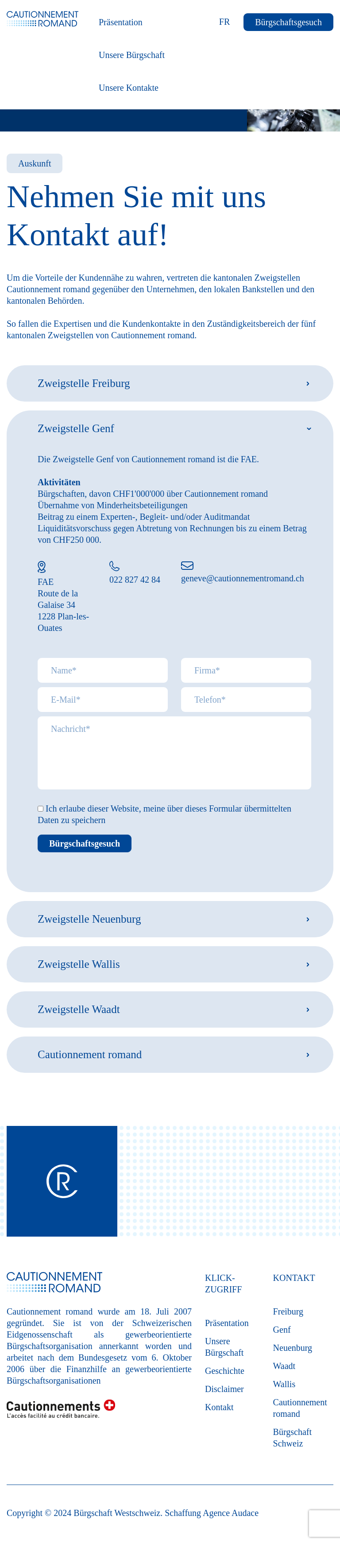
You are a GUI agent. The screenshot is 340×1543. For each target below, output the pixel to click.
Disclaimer (224, 1389)
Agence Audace (231, 1513)
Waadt (284, 1366)
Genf (282, 1329)
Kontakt (219, 1407)
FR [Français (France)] (224, 22)
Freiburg (288, 1311)
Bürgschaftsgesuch (288, 22)
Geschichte (224, 1371)
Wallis (284, 1384)
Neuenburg (293, 1348)
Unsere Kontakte (128, 88)
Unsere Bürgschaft (132, 55)
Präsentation (121, 22)
